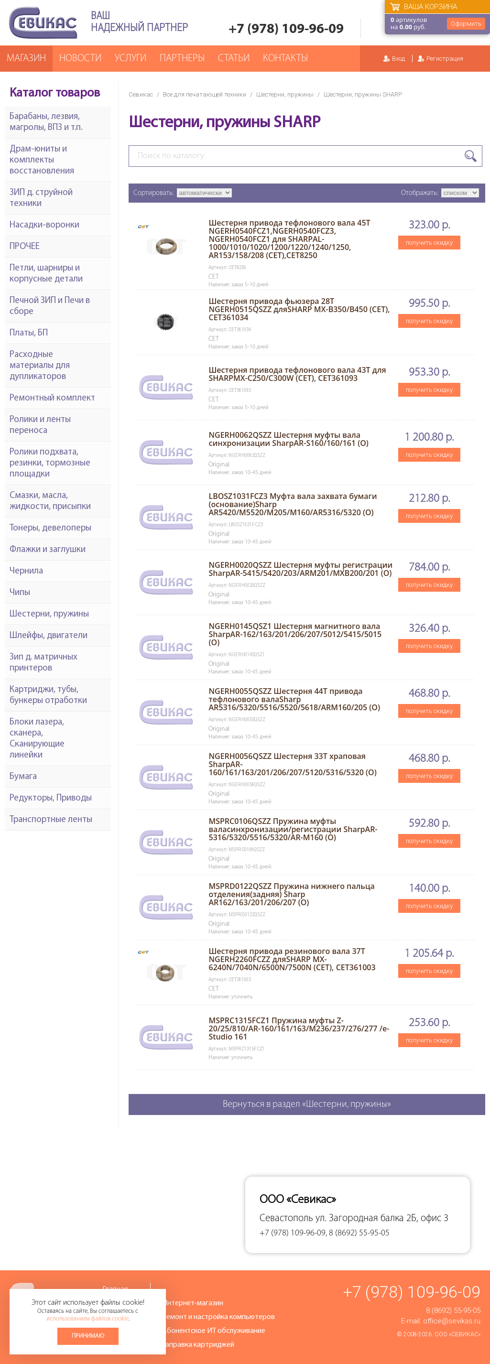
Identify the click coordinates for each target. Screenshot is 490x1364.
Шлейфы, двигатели (48, 635)
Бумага (23, 776)
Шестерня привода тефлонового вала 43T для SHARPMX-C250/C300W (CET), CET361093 (297, 374)
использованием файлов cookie (87, 1319)
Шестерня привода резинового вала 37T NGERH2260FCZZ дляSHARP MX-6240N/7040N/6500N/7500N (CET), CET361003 (291, 959)
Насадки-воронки (44, 225)
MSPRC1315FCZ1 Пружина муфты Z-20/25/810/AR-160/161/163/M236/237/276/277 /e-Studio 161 (298, 1028)
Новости (80, 59)
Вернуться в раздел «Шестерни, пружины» (307, 1104)
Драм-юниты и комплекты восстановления (42, 160)
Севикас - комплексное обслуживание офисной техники (43, 23)
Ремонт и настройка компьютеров (218, 1317)
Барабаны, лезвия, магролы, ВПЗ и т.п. (46, 122)
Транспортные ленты (51, 819)
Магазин (26, 59)
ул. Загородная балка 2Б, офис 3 (382, 1218)
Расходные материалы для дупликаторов (40, 365)
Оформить (466, 23)
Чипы (20, 592)
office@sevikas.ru (451, 1321)
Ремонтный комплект (52, 398)
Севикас (141, 94)
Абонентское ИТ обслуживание (213, 1331)
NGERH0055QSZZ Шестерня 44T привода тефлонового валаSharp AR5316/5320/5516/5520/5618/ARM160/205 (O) (294, 699)
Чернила (26, 571)
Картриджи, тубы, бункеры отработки (48, 695)
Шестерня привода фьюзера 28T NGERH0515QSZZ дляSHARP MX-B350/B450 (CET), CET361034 (299, 309)
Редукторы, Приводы (51, 798)
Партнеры (182, 59)
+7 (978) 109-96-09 (286, 29)
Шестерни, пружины (285, 94)
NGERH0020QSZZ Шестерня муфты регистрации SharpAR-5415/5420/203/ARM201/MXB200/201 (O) (300, 569)
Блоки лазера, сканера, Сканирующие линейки (37, 739)
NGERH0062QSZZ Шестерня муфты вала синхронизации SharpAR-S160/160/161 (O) (288, 439)
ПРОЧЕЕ (25, 246)
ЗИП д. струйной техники (41, 198)
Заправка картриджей (198, 1345)
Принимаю (88, 1336)
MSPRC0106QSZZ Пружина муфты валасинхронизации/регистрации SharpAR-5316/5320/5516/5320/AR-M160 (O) (292, 829)
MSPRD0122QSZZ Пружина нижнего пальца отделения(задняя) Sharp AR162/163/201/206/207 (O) (291, 894)
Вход (398, 58)
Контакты (285, 59)
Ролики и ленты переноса (40, 425)
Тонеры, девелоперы (50, 528)
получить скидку (429, 242)
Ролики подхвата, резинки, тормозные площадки (50, 463)
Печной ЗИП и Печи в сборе (50, 306)
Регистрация (444, 58)
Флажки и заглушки (48, 549)
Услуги (130, 59)
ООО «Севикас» (457, 1334)
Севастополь (286, 1218)
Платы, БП (29, 333)
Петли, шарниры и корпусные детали (46, 274)
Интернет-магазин (192, 1303)
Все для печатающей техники (204, 94)
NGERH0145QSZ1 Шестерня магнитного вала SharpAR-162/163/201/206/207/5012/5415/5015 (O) (294, 634)
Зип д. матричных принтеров (43, 663)
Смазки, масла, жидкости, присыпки (50, 501)
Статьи (234, 59)
